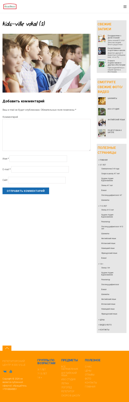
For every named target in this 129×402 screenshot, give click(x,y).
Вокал (104, 190)
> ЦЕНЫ (101, 320)
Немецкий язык (108, 248)
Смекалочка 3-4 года (110, 169)
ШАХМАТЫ (112, 98)
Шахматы (105, 200)
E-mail (7, 169)
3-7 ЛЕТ (41, 369)
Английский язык (108, 238)
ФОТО (88, 378)
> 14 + (100, 264)
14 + (39, 377)
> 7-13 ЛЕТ (102, 206)
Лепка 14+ (105, 268)
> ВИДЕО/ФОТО (105, 325)
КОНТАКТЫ (91, 382)
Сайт (5, 180)
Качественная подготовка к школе (116, 49)
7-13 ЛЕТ (42, 373)
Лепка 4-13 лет (107, 210)
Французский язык (109, 253)
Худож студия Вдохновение (107, 179)
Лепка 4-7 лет (107, 185)
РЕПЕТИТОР (67, 391)
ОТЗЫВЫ (89, 374)
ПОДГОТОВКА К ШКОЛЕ (115, 131)
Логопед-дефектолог (110, 285)
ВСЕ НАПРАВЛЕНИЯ (69, 367)
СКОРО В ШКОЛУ (70, 395)
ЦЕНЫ (88, 370)
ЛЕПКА (65, 383)
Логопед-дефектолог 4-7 (111, 195)
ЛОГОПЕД (66, 387)
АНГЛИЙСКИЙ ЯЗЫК (116, 120)
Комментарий (10, 117)
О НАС (88, 366)
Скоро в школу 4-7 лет (110, 174)
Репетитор (105, 222)
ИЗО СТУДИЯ (113, 109)
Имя (6, 158)
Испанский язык (108, 243)
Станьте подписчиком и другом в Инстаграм (116, 63)
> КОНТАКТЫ (103, 330)
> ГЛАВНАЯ (103, 160)
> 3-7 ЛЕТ (102, 165)
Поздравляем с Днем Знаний (114, 37)
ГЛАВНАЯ (90, 386)
